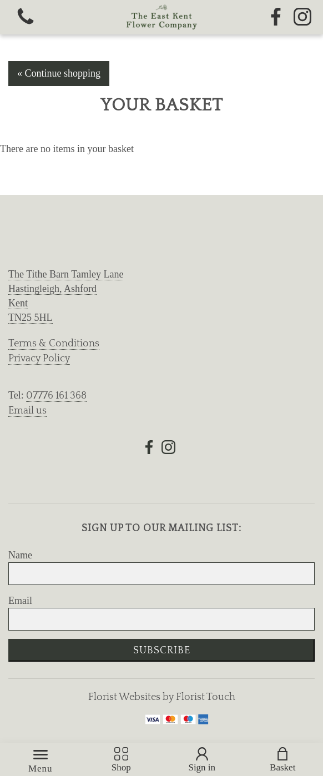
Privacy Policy (39, 358)
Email (20, 600)
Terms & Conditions (53, 343)
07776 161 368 (56, 395)
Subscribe (161, 650)
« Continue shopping (58, 73)
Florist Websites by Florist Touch (161, 697)
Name (20, 555)
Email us (27, 410)
